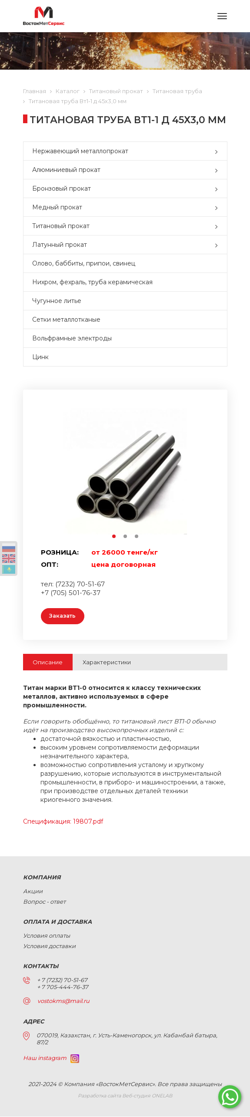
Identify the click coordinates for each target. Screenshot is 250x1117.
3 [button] (137, 537)
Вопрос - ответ (44, 901)
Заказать (64, 616)
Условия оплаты (46, 935)
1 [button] (114, 537)
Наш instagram (51, 1058)
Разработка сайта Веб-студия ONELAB (125, 1096)
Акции (33, 891)
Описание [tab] (48, 662)
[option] (125, 471)
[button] (218, 151)
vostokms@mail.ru (63, 1001)
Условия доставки (49, 946)
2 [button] (125, 537)
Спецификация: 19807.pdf (63, 822)
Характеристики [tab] (107, 662)
